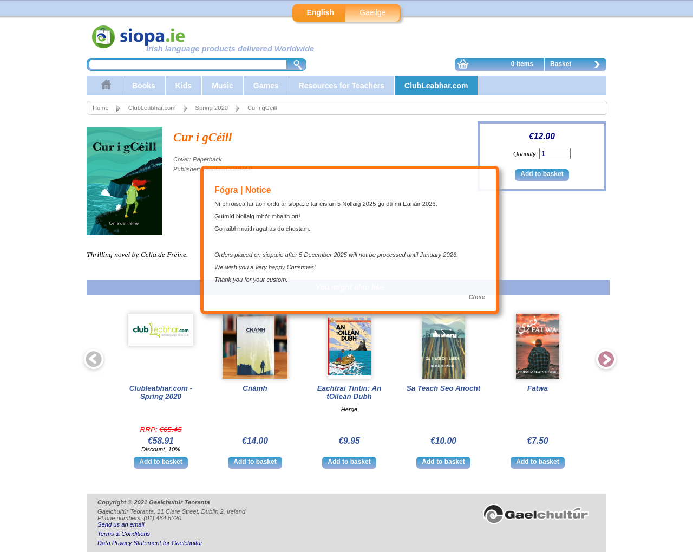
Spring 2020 (211, 108)
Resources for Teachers (341, 85)
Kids (183, 85)
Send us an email (120, 524)
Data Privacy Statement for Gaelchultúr (149, 543)
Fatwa (537, 388)
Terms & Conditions (123, 533)
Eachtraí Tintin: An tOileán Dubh (349, 392)
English (320, 12)
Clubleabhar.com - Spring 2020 (160, 392)
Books (143, 85)
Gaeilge (372, 12)
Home (101, 108)
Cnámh (255, 388)
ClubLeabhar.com (436, 85)
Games (266, 85)
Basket (577, 65)
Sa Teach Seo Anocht (443, 388)
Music (222, 85)
